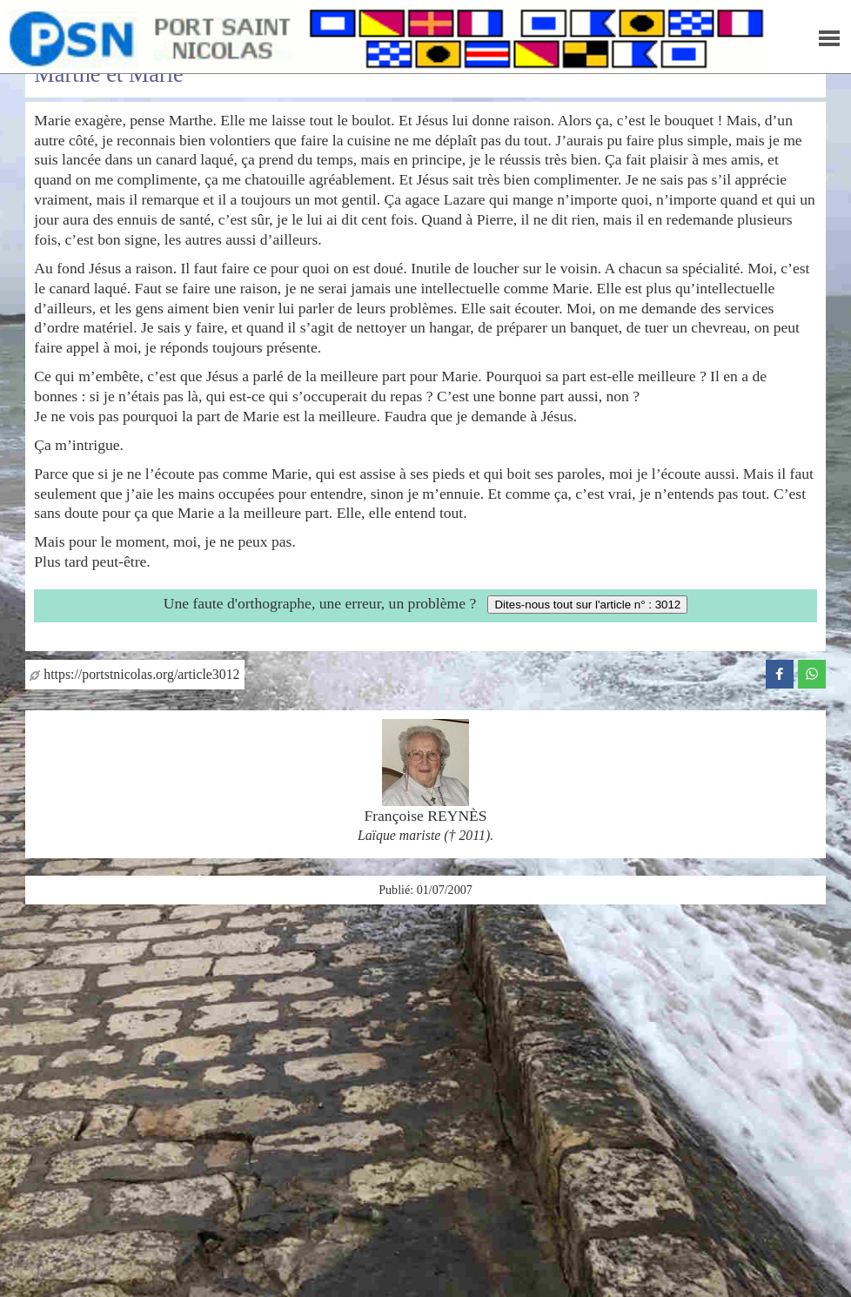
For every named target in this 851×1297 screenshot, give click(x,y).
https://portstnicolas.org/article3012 (134, 674)
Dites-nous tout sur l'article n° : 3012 (587, 604)
